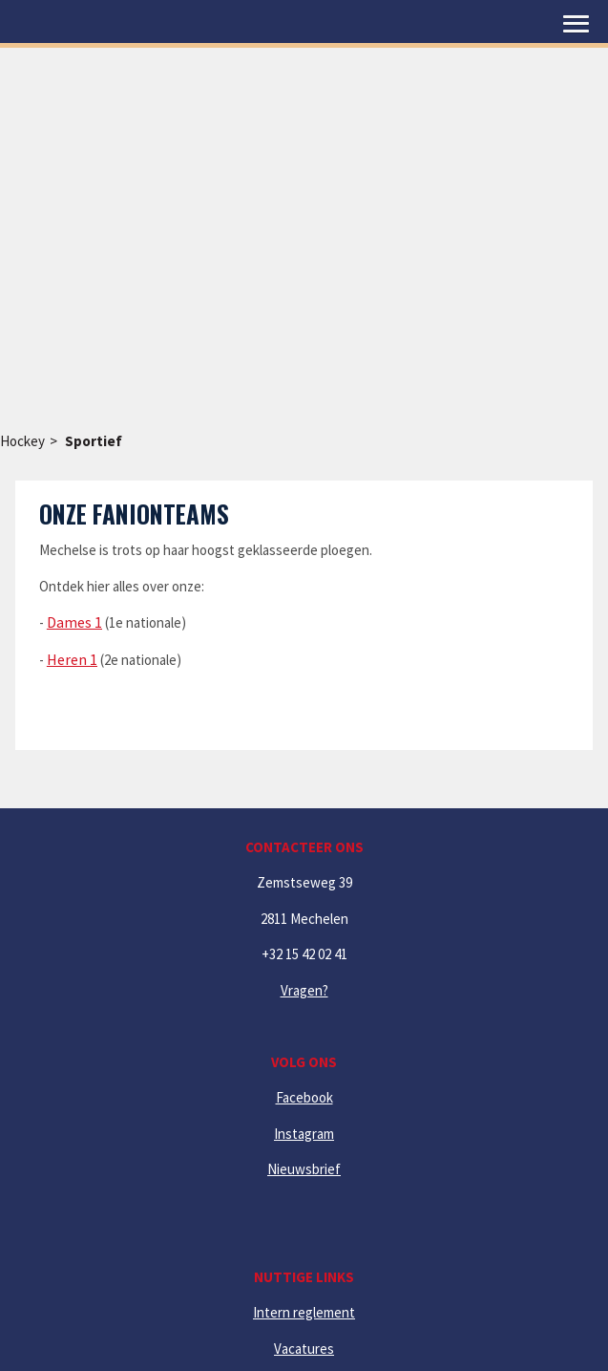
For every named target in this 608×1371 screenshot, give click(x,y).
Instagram (304, 1134)
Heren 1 (72, 659)
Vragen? (304, 990)
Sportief (93, 441)
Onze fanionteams (134, 513)
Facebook (304, 1097)
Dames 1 (74, 622)
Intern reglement (304, 1312)
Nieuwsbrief (304, 1169)
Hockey (22, 441)
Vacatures (304, 1348)
